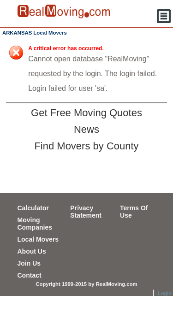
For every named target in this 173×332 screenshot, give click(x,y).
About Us (32, 251)
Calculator (33, 208)
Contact (30, 275)
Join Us (29, 263)
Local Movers (38, 239)
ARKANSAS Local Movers (34, 33)
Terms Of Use (134, 211)
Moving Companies (35, 223)
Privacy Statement (85, 211)
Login (165, 293)
